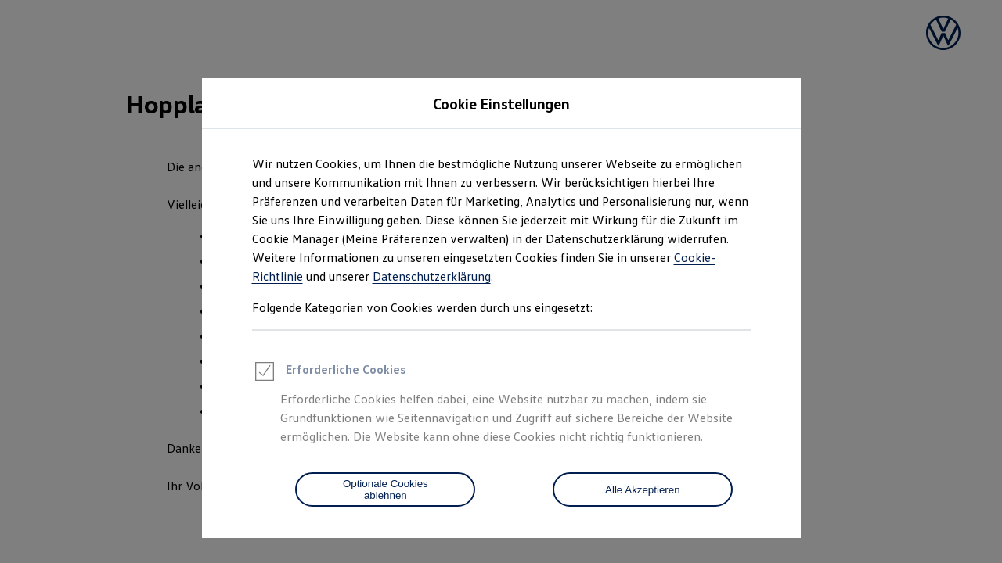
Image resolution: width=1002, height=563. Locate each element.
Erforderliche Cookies (329, 374)
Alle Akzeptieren (642, 490)
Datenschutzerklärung (432, 276)
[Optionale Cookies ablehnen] (385, 489)
